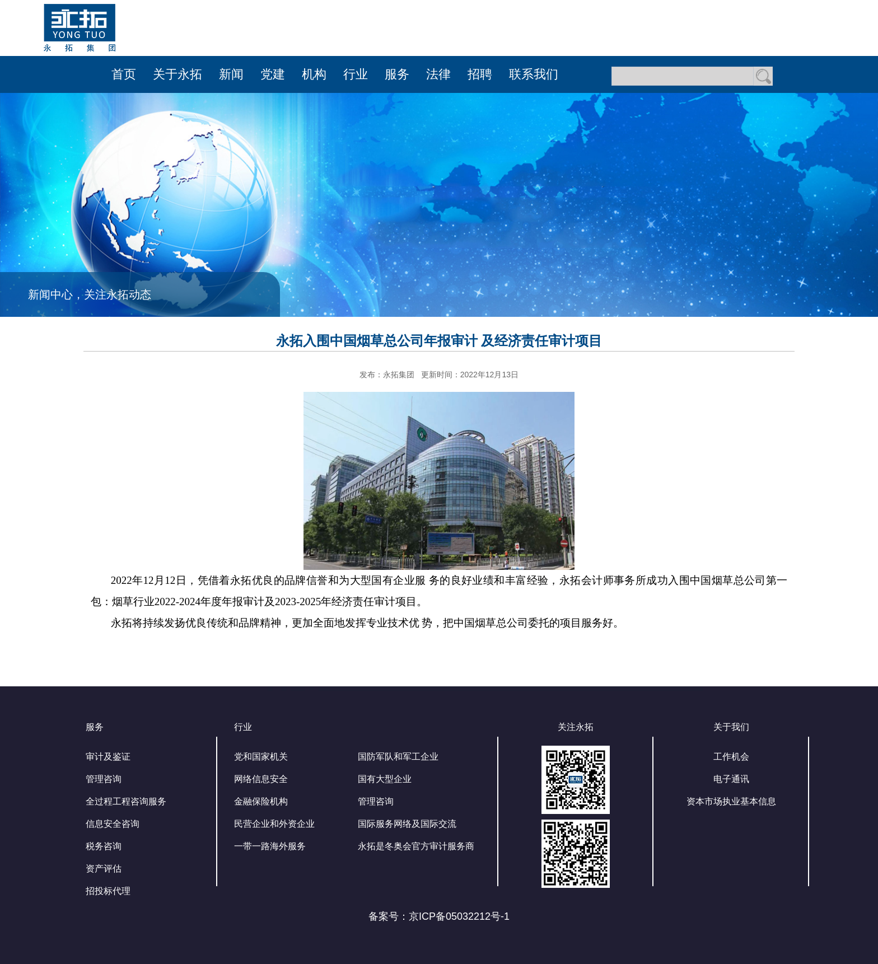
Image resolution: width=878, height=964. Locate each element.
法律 (438, 74)
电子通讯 (731, 779)
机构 (314, 74)
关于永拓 (177, 74)
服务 (397, 74)
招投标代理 (108, 891)
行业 (355, 74)
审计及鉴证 (108, 756)
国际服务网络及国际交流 (407, 824)
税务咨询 (104, 846)
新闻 (231, 74)
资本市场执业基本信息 (731, 801)
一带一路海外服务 (270, 846)
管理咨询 (104, 779)
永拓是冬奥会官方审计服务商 (416, 846)
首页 (123, 74)
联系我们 (533, 74)
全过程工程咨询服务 (126, 801)
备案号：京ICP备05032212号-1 (439, 916)
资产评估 (104, 868)
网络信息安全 (261, 779)
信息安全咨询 (112, 824)
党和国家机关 (261, 756)
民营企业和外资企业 (274, 824)
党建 (272, 74)
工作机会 (731, 756)
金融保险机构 (261, 801)
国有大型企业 (385, 779)
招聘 (480, 74)
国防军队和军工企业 (398, 756)
